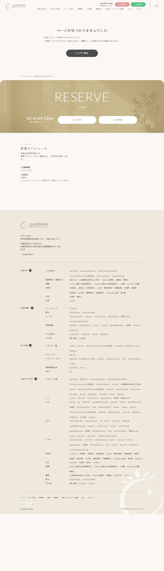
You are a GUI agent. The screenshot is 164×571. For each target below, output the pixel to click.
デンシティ (103, 356)
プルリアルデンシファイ (127, 381)
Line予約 (138, 4)
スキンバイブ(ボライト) (78, 386)
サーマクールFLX (75, 356)
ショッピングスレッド (77, 283)
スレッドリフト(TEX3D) (115, 278)
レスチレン (73, 368)
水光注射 (72, 352)
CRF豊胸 (72, 301)
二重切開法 (73, 305)
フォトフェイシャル (127, 338)
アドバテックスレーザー (78, 338)
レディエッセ (134, 368)
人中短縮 (72, 319)
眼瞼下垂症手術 (119, 305)
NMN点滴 (85, 360)
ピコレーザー (95, 338)
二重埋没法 (84, 305)
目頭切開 (72, 310)
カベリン (86, 389)
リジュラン (94, 386)
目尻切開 (81, 310)
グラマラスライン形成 (77, 315)
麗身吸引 (135, 287)
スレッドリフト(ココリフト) (94, 273)
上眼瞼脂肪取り (126, 310)
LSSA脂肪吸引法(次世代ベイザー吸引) (96, 287)
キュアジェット (96, 352)
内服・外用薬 (74, 360)
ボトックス (73, 377)
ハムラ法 (108, 305)
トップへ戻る (82, 53)
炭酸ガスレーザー (76, 343)
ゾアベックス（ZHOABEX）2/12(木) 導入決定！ (109, 368)
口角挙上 (81, 319)
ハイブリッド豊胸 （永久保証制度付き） (84, 296)
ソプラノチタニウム (76, 334)
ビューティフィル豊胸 (86, 301)
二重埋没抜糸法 (96, 305)
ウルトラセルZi (90, 356)
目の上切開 (91, 310)
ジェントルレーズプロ (95, 334)
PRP (70, 393)
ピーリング (105, 347)
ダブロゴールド (115, 356)
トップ (23, 76)
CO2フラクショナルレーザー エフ (97, 343)
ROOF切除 (102, 310)
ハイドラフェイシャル (90, 347)
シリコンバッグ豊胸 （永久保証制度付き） (118, 296)
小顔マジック (74, 287)
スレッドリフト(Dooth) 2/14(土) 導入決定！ (86, 278)
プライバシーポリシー (27, 565)
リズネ (140, 381)
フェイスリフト (75, 273)
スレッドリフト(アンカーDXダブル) (120, 273)
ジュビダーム (97, 373)
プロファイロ (74, 381)
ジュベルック (110, 381)
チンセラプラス (75, 389)
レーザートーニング (109, 338)
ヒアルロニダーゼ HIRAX (79, 373)
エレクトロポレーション (131, 347)
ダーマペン (115, 347)
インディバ (73, 323)
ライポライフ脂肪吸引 (121, 287)
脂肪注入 (72, 292)
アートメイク (74, 330)
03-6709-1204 (106, 3)
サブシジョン (74, 347)
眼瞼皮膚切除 (113, 310)
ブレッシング (83, 352)
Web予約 (122, 4)
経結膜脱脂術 (132, 305)
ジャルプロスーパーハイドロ (92, 381)
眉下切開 (91, 315)
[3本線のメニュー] (156, 6)
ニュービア (84, 368)
